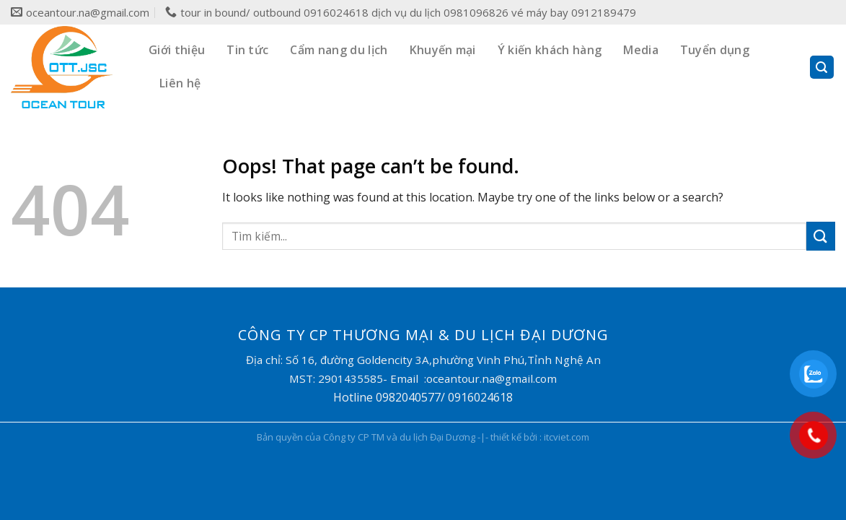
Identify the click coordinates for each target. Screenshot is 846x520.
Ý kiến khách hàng (550, 50)
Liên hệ (180, 83)
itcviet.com (566, 436)
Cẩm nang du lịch (338, 50)
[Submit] (820, 236)
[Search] (822, 67)
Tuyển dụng (714, 50)
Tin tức (247, 50)
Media (640, 50)
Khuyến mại (443, 50)
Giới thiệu (177, 50)
